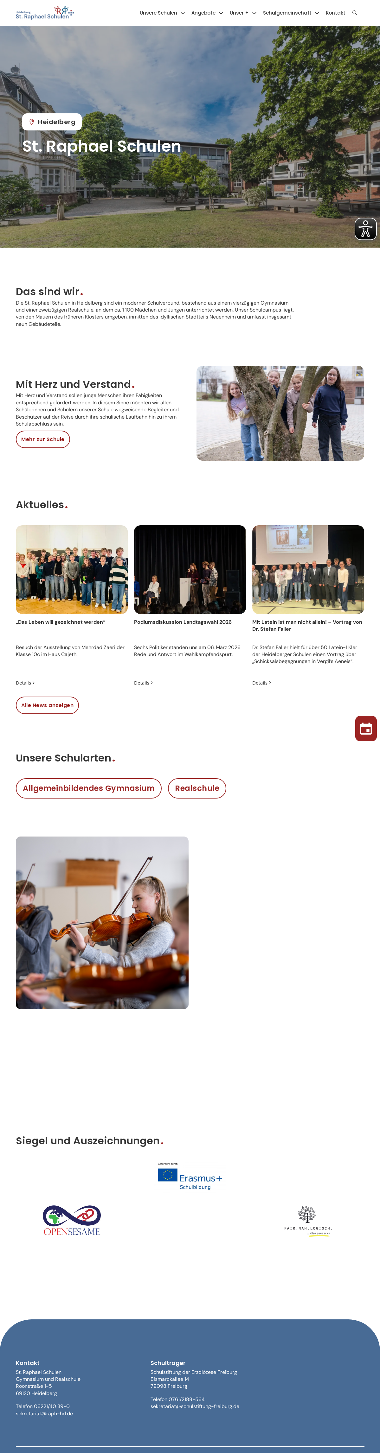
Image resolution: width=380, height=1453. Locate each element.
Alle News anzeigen (47, 705)
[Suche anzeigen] (354, 13)
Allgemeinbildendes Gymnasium (89, 788)
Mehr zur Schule (43, 439)
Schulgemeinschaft (287, 12)
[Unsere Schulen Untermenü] (182, 13)
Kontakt (335, 12)
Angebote (203, 12)
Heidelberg (52, 121)
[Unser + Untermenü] (254, 13)
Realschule (197, 788)
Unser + (239, 12)
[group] (72, 606)
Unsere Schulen (158, 12)
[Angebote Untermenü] (221, 13)
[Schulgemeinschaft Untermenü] (317, 13)
